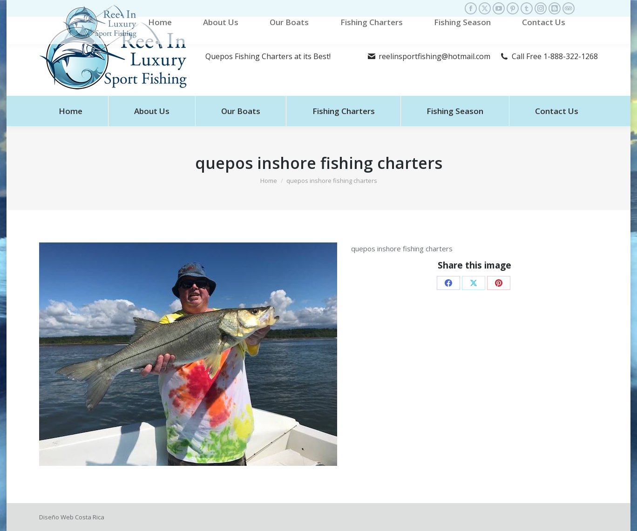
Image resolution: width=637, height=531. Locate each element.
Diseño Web (56, 517)
